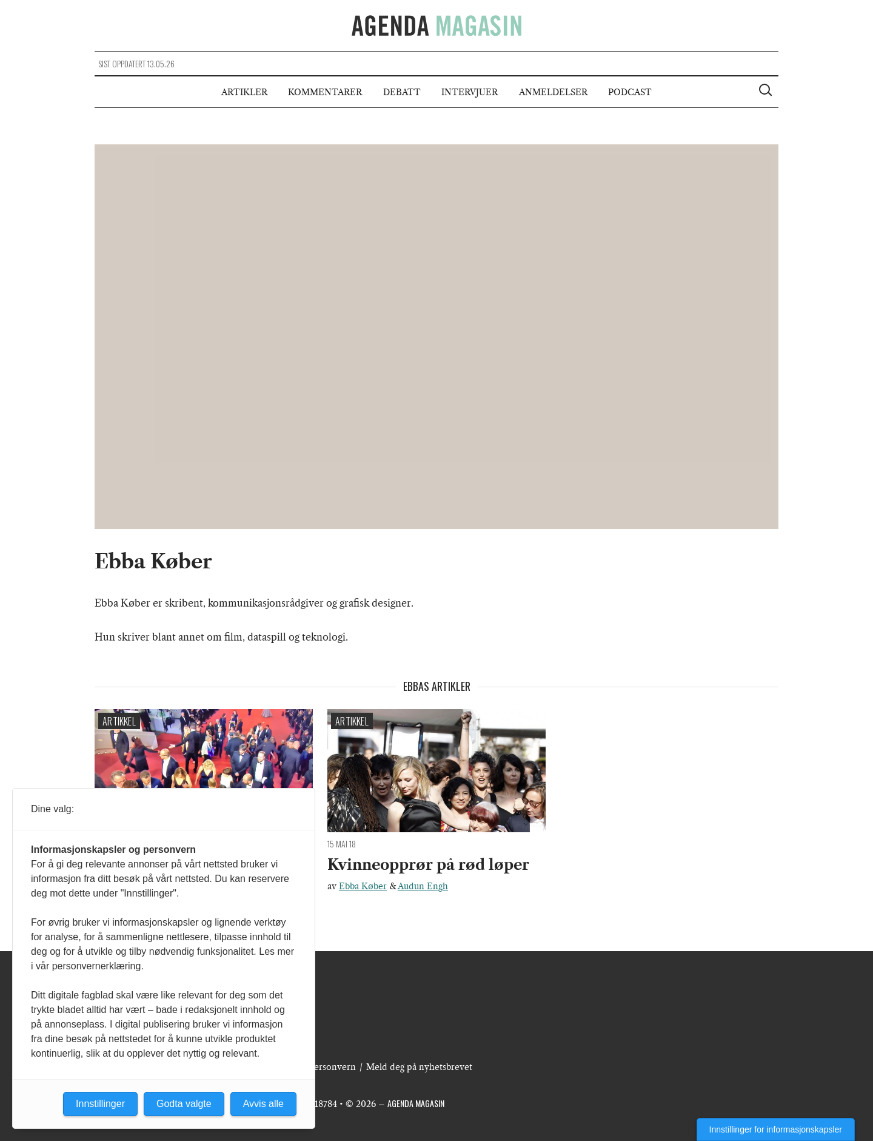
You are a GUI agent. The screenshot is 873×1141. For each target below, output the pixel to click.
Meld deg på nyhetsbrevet (419, 1067)
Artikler (244, 92)
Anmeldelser (553, 92)
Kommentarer (325, 92)
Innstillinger (100, 1104)
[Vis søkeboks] (767, 91)
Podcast (630, 92)
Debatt (402, 92)
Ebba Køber (363, 886)
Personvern (332, 1067)
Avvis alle (263, 1104)
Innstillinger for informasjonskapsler (775, 1129)
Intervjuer (469, 92)
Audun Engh (423, 886)
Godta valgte (184, 1104)
